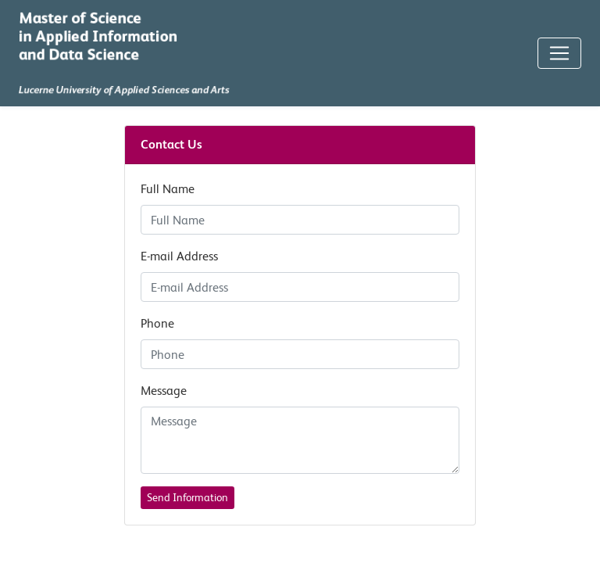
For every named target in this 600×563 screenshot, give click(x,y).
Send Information (187, 497)
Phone (157, 323)
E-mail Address (179, 256)
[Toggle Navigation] (559, 53)
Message (164, 390)
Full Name (168, 188)
